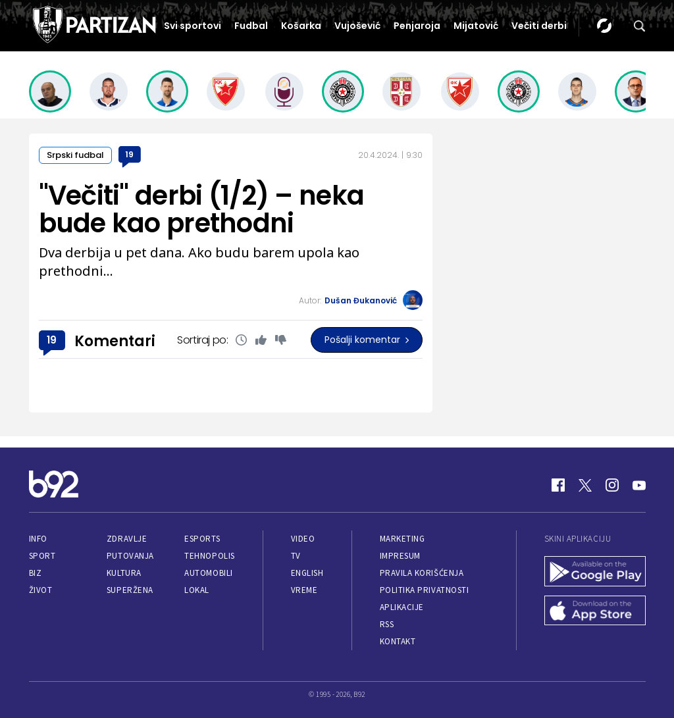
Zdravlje (127, 538)
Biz (35, 572)
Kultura (124, 572)
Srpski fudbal (75, 155)
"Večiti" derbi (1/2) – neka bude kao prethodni (202, 209)
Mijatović (476, 25)
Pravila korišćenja (422, 572)
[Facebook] (558, 485)
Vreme (304, 590)
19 (129, 154)
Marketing (402, 538)
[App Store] (595, 612)
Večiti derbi (539, 25)
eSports (202, 538)
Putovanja (130, 555)
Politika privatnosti (424, 590)
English (307, 572)
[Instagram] (612, 485)
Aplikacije (402, 607)
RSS (387, 624)
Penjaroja (417, 25)
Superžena (130, 590)
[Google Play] (595, 572)
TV (296, 555)
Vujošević (357, 25)
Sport (42, 555)
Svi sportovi (192, 25)
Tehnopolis (209, 555)
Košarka (301, 25)
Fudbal (251, 25)
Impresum (400, 555)
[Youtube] (639, 485)
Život (41, 590)
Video (303, 538)
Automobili (208, 572)
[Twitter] (585, 485)
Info (38, 538)
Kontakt (398, 641)
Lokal (196, 590)
